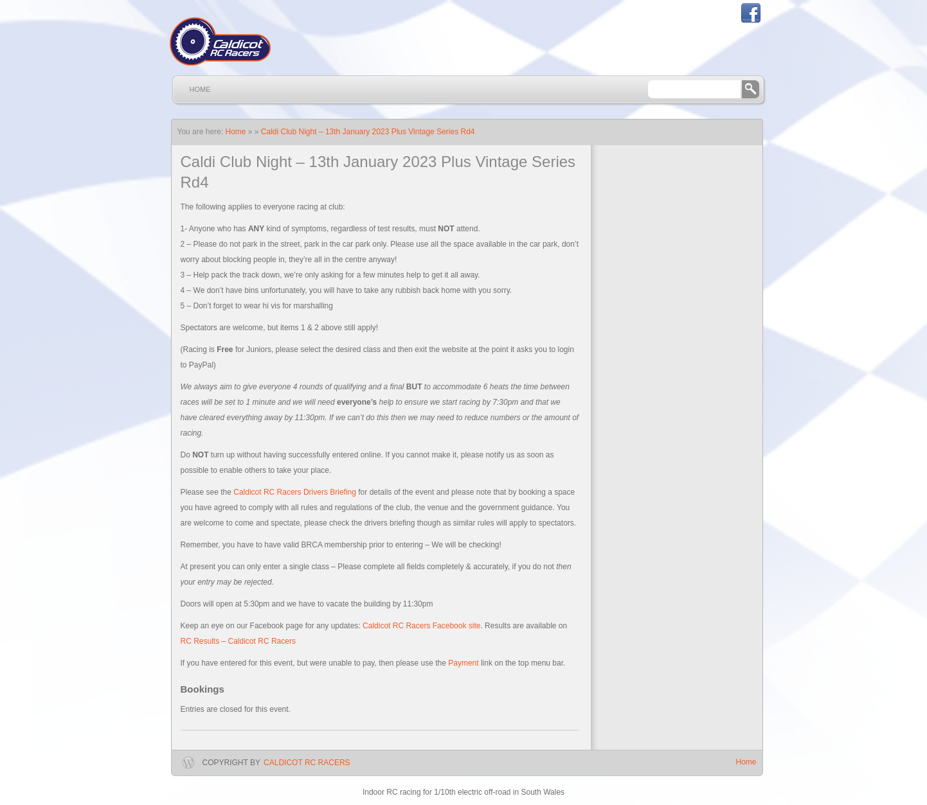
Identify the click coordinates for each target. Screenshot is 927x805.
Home (200, 89)
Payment (463, 663)
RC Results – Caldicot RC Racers (238, 641)
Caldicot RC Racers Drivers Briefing (294, 492)
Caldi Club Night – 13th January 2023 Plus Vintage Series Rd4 (368, 131)
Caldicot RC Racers (307, 762)
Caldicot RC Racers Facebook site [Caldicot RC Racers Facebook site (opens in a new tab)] (421, 625)
